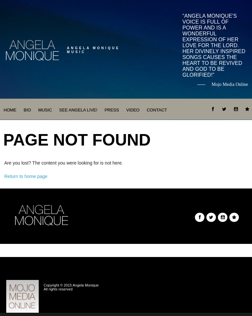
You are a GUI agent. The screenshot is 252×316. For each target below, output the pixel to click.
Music (45, 110)
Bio (27, 110)
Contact (157, 110)
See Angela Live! (78, 110)
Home (10, 110)
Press (112, 110)
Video (132, 110)
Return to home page (26, 176)
